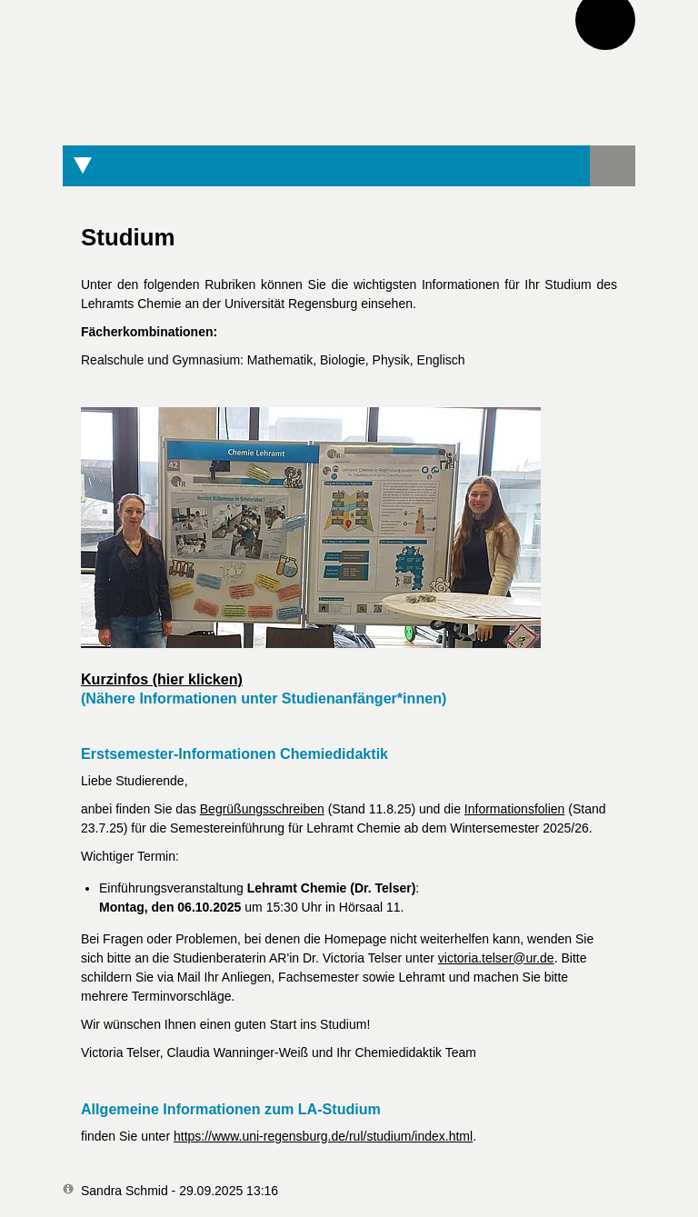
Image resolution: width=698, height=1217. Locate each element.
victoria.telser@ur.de (496, 958)
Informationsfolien (514, 809)
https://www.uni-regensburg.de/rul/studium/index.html (323, 1136)
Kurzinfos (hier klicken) (162, 679)
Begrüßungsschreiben (262, 809)
